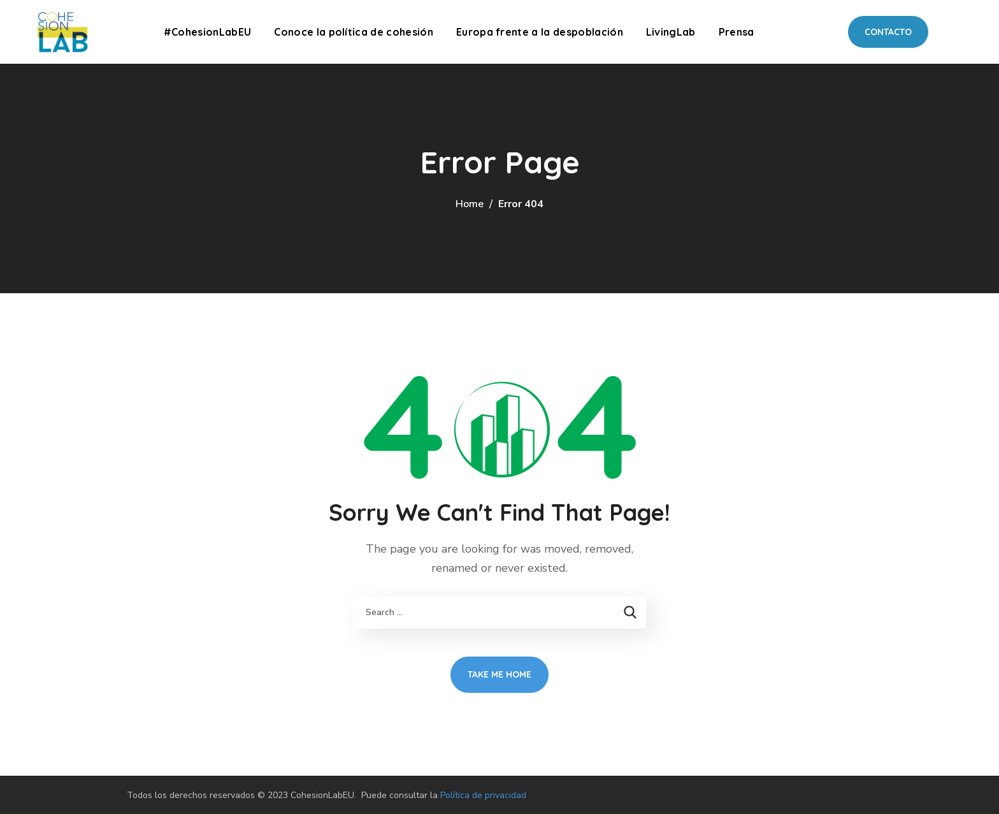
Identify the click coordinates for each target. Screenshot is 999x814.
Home (470, 204)
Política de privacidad (483, 795)
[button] (888, 31)
